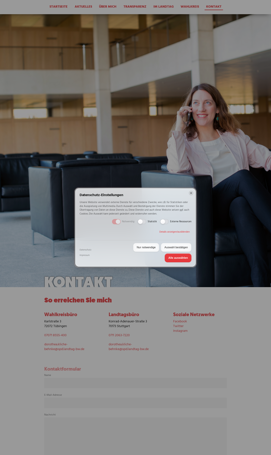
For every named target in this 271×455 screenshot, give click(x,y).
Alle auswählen (178, 257)
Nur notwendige (146, 247)
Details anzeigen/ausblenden (174, 231)
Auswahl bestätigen (176, 247)
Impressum (85, 255)
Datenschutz (85, 250)
